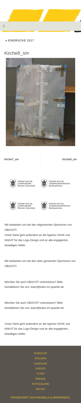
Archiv (40, 389)
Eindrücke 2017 (19, 40)
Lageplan (40, 363)
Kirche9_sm (69, 159)
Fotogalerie (40, 384)
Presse (41, 378)
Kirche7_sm (11, 159)
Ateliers (40, 358)
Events (40, 368)
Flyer (40, 373)
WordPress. (61, 397)
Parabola (42, 397)
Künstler (40, 353)
